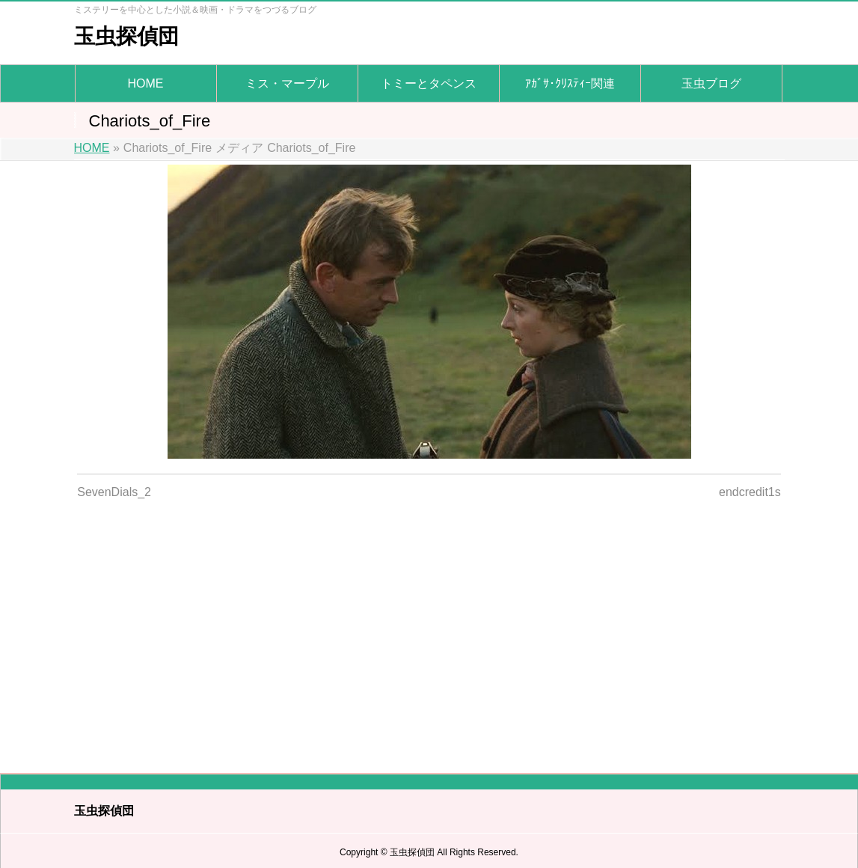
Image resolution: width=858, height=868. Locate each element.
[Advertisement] (429, 627)
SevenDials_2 (114, 492)
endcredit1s (750, 492)
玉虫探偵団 (126, 36)
